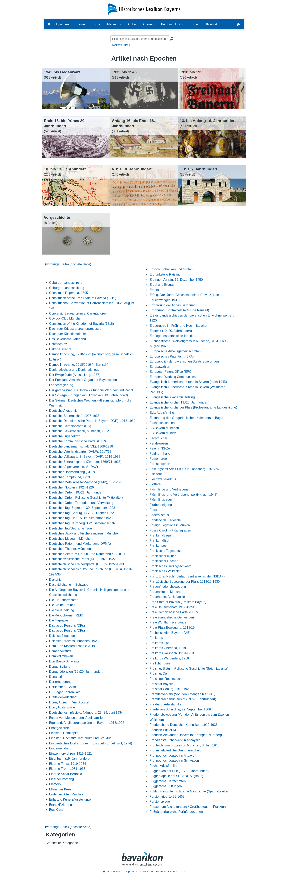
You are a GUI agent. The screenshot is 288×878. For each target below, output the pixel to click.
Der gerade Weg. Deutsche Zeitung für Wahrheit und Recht (91, 390)
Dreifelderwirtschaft (63, 697)
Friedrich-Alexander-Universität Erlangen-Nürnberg (186, 735)
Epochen (62, 24)
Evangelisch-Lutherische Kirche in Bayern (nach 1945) (188, 382)
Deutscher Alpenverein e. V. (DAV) (73, 466)
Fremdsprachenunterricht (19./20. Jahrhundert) (183, 699)
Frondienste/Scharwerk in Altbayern (175, 740)
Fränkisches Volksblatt (165, 571)
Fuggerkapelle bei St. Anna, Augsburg (176, 776)
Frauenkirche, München (166, 591)
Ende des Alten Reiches (66, 794)
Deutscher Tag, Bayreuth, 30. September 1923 (82, 507)
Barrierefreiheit (176, 871)
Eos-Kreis (56, 809)
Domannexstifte (60, 651)
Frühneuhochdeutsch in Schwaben (174, 760)
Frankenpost (158, 545)
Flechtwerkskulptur (163, 479)
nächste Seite (80, 264)
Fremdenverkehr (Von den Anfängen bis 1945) (182, 694)
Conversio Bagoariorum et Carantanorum (78, 313)
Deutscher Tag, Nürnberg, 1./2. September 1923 (83, 523)
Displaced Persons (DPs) (67, 625)
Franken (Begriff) (162, 535)
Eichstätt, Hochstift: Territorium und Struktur (80, 738)
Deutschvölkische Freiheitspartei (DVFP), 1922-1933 (86, 564)
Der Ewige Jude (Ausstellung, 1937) (74, 375)
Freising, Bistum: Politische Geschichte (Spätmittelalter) (189, 668)
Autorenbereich (113, 871)
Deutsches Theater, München (70, 548)
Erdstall (155, 290)
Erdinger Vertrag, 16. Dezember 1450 (176, 279)
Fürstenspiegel (160, 801)
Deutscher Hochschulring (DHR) (72, 472)
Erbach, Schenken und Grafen (171, 269)
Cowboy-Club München (65, 318)
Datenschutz (58, 344)
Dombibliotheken (61, 656)
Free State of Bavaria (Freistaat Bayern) (178, 602)
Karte (96, 24)
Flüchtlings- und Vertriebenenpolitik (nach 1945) (183, 494)
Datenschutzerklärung (153, 871)
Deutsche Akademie (63, 410)
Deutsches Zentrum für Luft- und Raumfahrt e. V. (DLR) (88, 554)
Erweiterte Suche (120, 44)
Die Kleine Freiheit (62, 605)
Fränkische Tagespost (165, 550)
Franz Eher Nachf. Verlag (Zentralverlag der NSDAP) (187, 576)
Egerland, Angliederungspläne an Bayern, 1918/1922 (86, 722)
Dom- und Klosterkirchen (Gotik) (72, 646)
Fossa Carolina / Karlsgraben (170, 530)
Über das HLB (170, 24)
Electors (55, 784)
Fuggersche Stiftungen (166, 786)
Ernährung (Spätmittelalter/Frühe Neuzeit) (179, 310)
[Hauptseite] (49, 24)
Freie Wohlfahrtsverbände (168, 622)
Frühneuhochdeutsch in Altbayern (173, 755)
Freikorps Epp (160, 643)
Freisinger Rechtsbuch (166, 678)
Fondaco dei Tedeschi (165, 520)
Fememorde (158, 458)
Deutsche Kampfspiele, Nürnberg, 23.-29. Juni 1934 (86, 712)
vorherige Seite (57, 264)
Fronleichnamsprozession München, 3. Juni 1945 (184, 745)
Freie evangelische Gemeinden (172, 617)
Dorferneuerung (60, 681)
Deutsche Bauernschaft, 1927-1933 (74, 416)
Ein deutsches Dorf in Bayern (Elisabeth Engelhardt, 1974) (90, 743)
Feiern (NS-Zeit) (161, 448)
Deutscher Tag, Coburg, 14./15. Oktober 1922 (81, 513)
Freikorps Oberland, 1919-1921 (172, 648)
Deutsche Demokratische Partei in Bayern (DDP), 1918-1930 (92, 421)
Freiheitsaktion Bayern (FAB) (170, 632)
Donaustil (56, 676)
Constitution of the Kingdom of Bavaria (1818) (81, 323)
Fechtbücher (158, 438)
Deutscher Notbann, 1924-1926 (71, 487)
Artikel (132, 24)
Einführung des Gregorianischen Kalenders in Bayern (187, 418)
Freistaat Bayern (161, 684)
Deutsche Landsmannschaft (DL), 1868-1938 (81, 446)
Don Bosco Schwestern (65, 661)
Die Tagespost (59, 620)
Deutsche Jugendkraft (64, 436)
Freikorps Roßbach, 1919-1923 (172, 653)
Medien (112, 24)
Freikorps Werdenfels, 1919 (169, 658)
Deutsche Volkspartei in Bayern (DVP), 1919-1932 (84, 456)
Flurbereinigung (161, 504)
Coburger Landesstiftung (66, 288)
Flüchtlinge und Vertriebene (169, 489)
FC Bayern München (164, 428)
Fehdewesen (159, 443)
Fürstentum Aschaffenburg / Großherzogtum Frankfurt (188, 806)
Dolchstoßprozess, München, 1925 (74, 641)
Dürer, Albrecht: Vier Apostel (69, 702)
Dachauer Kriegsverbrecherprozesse (75, 328)
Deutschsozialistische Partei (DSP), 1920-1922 (82, 559)
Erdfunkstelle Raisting (165, 274)
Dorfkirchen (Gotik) (62, 687)
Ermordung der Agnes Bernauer (172, 305)
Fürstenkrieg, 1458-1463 (167, 796)
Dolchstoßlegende (62, 635)
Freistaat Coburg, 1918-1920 (170, 689)
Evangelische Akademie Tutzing (172, 397)
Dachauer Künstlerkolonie (67, 334)
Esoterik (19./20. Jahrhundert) (171, 331)
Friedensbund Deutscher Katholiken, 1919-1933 (184, 724)
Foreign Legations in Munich (170, 525)
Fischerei (156, 474)
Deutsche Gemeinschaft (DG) (70, 426)
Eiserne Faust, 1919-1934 (67, 763)
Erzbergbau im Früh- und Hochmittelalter (178, 325)
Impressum (131, 871)
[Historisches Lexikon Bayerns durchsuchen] (139, 38)
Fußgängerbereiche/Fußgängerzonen (176, 811)
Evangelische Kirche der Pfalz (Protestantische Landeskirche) (193, 407)
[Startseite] (144, 9)
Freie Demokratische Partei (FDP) (174, 612)
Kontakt (211, 24)
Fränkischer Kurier (163, 556)
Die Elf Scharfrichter (63, 600)
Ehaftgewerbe (59, 728)
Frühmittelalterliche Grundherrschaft (175, 750)
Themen (81, 24)
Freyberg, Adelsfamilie (165, 704)
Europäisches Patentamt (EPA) (172, 356)
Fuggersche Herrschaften (168, 781)
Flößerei (155, 484)
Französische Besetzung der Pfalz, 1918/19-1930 (185, 581)
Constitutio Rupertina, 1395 (68, 293)
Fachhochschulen (162, 423)
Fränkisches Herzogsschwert (170, 566)
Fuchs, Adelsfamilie (163, 765)
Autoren (148, 24)
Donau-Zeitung (59, 666)
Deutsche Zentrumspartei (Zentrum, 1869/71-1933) (85, 461)
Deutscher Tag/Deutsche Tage (70, 528)
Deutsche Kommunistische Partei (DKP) (77, 441)
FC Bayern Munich (163, 433)
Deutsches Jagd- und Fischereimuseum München (84, 533)
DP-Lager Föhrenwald (65, 692)
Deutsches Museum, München (70, 538)
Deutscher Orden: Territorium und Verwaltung (81, 502)
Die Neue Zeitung (61, 610)
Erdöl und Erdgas (162, 284)
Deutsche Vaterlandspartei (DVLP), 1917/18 (80, 451)
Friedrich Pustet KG (164, 730)
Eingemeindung (60, 748)
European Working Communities (173, 377)
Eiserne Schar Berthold (65, 774)
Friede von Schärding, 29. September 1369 (180, 709)
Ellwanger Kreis (60, 789)
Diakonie (55, 579)
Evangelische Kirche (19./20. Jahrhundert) (179, 402)
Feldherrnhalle (160, 453)
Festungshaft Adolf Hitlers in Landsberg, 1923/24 (184, 469)
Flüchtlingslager (161, 499)
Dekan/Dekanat (60, 349)
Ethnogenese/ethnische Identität (172, 336)
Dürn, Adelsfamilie (62, 707)
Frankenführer (160, 540)
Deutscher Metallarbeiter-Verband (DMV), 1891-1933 (86, 482)
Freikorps (156, 637)
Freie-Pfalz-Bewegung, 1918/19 (172, 627)
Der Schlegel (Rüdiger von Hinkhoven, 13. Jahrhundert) (88, 395)
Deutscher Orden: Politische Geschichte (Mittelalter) (86, 497)
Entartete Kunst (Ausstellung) (70, 799)
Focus (154, 509)
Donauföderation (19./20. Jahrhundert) (76, 671)
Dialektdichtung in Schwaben (69, 584)
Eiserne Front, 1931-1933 (67, 768)
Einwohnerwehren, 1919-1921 (70, 753)
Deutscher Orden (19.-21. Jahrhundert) (77, 492)
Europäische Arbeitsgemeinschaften (175, 351)
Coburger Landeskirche (65, 282)
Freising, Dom (160, 673)
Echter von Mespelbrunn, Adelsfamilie (76, 717)
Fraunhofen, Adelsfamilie (167, 596)
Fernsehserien (160, 463)
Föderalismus (159, 515)
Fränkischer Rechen (164, 561)
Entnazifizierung (60, 804)
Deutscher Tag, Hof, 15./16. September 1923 (81, 518)
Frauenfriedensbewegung (168, 586)
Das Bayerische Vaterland (67, 339)
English (195, 24)
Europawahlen (160, 366)
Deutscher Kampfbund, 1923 (69, 477)
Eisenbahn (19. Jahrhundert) (69, 758)
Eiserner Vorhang (61, 779)
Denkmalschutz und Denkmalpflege (74, 369)
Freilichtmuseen (161, 663)
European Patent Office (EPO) (171, 371)
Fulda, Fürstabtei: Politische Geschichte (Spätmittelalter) (189, 791)
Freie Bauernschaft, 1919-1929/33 (174, 607)
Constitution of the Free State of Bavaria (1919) (82, 298)
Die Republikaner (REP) (66, 615)
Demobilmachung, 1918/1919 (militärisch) (78, 364)
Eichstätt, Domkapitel (64, 733)
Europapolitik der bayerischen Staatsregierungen (184, 361)
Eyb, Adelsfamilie (162, 412)
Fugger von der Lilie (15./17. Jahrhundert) (179, 771)
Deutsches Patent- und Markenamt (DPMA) (80, 543)
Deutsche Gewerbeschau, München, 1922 (79, 431)
